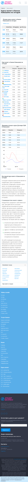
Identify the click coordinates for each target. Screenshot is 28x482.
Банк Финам (6, 109)
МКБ (2, 355)
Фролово (16, 278)
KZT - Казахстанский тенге (6, 378)
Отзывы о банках (4, 338)
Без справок (3, 309)
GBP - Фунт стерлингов (6, 376)
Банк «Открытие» (4, 357)
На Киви (2, 297)
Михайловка (5, 280)
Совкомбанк (6, 81)
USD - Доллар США (5, 370)
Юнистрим (5, 113)
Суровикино (17, 275)
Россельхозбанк (6, 79)
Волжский (4, 270)
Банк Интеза (6, 103)
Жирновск (4, 273)
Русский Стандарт (5, 92)
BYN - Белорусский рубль (6, 372)
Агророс (5, 111)
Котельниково (5, 276)
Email (2, 423)
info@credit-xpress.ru (5, 446)
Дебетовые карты (5, 330)
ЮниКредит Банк (4, 361)
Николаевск (17, 268)
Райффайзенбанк (6, 84)
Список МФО (3, 311)
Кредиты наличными (5, 320)
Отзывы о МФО (4, 313)
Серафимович (17, 273)
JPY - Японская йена (5, 386)
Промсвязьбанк (6, 116)
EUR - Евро (3, 374)
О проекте (3, 409)
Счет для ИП (3, 334)
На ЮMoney (3, 299)
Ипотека (3, 326)
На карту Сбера (4, 307)
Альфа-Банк (6, 76)
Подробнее (3, 451)
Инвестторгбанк (6, 99)
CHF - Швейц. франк (5, 384)
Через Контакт (4, 303)
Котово (4, 278)
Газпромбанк (6, 74)
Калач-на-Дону (5, 275)
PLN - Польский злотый (6, 382)
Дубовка (4, 271)
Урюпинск (16, 276)
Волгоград (4, 268)
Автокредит (3, 324)
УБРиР (4, 94)
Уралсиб (5, 89)
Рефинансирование (5, 322)
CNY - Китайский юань (5, 380)
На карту (3, 295)
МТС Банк (5, 96)
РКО (2, 332)
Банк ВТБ (5, 72)
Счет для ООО (4, 336)
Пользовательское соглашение (20, 459)
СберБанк (5, 70)
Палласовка (17, 271)
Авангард (5, 101)
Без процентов (4, 305)
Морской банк (6, 107)
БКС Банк (5, 105)
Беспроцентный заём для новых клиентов (11, 436)
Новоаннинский (18, 270)
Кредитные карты (4, 328)
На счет (2, 301)
